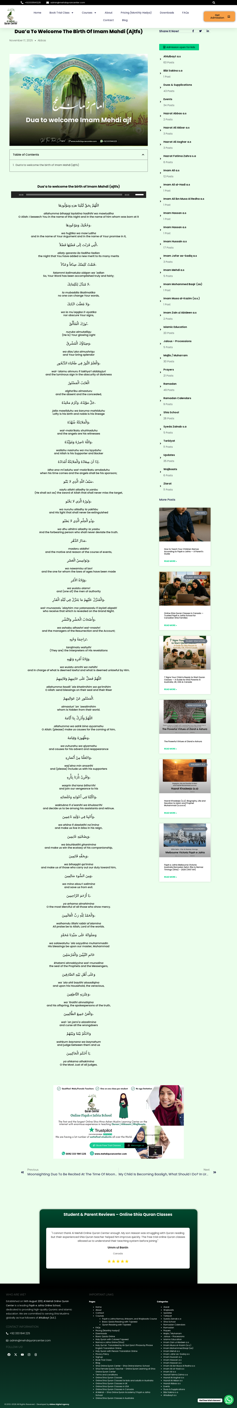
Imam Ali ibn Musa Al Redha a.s (179, 1365)
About (109, 13)
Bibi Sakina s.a (170, 1392)
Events (166, 1386)
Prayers (167, 1330)
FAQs (185, 13)
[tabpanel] (118, 1248)
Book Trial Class (61, 13)
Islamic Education (172, 1339)
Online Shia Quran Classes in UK (111, 1383)
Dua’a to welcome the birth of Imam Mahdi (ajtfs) (47, 165)
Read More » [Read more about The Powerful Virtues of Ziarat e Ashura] (170, 748)
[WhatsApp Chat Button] (229, 1400)
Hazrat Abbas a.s (172, 1383)
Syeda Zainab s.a (172, 1318)
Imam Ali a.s (169, 1371)
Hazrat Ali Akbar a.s (173, 1380)
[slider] (74, 194)
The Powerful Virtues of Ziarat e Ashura (183, 741)
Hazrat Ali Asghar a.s (173, 1377)
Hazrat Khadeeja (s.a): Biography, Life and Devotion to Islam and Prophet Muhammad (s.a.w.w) (185, 803)
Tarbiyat (167, 1315)
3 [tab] (118, 1276)
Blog (125, 20)
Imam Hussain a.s (172, 1357)
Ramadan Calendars (174, 1324)
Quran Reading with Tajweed (116, 1324)
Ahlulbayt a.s (169, 1395)
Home (37, 13)
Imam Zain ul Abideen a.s (176, 1342)
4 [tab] (122, 1276)
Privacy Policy (102, 1354)
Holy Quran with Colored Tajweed (112, 1339)
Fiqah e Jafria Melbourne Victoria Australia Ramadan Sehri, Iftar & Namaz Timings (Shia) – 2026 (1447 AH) (183, 867)
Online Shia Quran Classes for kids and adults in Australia (124, 1380)
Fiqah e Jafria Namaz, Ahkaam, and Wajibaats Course (129, 1318)
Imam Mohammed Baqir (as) (178, 1348)
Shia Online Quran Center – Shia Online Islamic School (123, 1365)
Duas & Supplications (174, 1389)
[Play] (15, 194)
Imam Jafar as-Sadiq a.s (176, 1354)
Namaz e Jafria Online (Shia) (110, 1342)
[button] (213, 2)
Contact (108, 20)
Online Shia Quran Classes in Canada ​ (115, 1389)
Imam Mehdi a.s (171, 1351)
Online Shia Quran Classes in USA (112, 1386)
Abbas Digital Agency (59, 1404)
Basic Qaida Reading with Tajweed (119, 1321)
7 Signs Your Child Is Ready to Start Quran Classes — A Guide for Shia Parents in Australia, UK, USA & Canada (184, 679)
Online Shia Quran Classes (109, 1377)
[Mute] (132, 194)
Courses (89, 13)
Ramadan (168, 1327)
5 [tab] (127, 1276)
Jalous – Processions (173, 1336)
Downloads (167, 13)
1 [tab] (108, 1276)
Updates (167, 1312)
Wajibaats (168, 1310)
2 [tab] (113, 1276)
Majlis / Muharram (172, 1333)
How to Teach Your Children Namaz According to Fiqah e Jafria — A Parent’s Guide (183, 551)
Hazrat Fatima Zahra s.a (175, 1374)
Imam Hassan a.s (172, 1360)
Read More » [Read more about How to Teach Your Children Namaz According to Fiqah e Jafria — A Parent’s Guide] (170, 561)
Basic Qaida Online (105, 1336)
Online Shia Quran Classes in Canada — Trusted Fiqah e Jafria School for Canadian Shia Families (183, 615)
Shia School (169, 1321)
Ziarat (166, 1307)
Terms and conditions (107, 1374)
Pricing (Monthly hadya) (136, 13)
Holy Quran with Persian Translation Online (116, 1351)
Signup (99, 1357)
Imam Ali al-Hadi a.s (173, 1368)
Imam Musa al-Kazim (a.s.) (177, 1345)
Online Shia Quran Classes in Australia (115, 1398)
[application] (78, 194)
